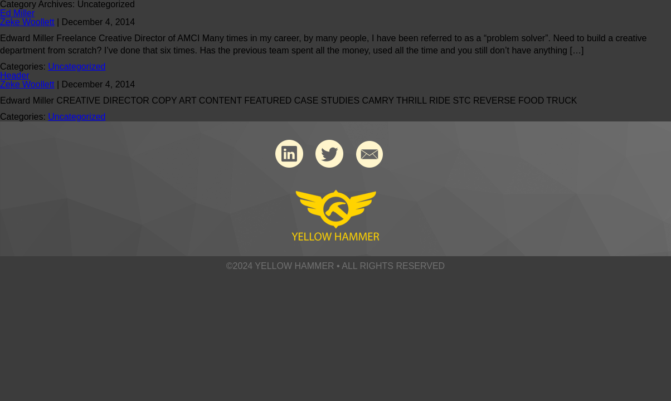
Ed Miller (17, 13)
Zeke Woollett (27, 22)
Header (14, 75)
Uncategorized (76, 66)
